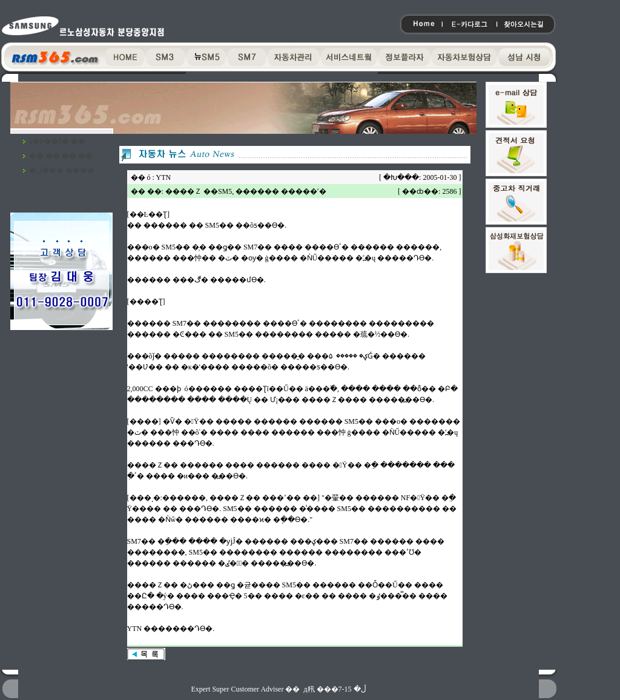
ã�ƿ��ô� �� (57, 141)
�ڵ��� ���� (61, 170)
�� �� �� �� (61, 155)
